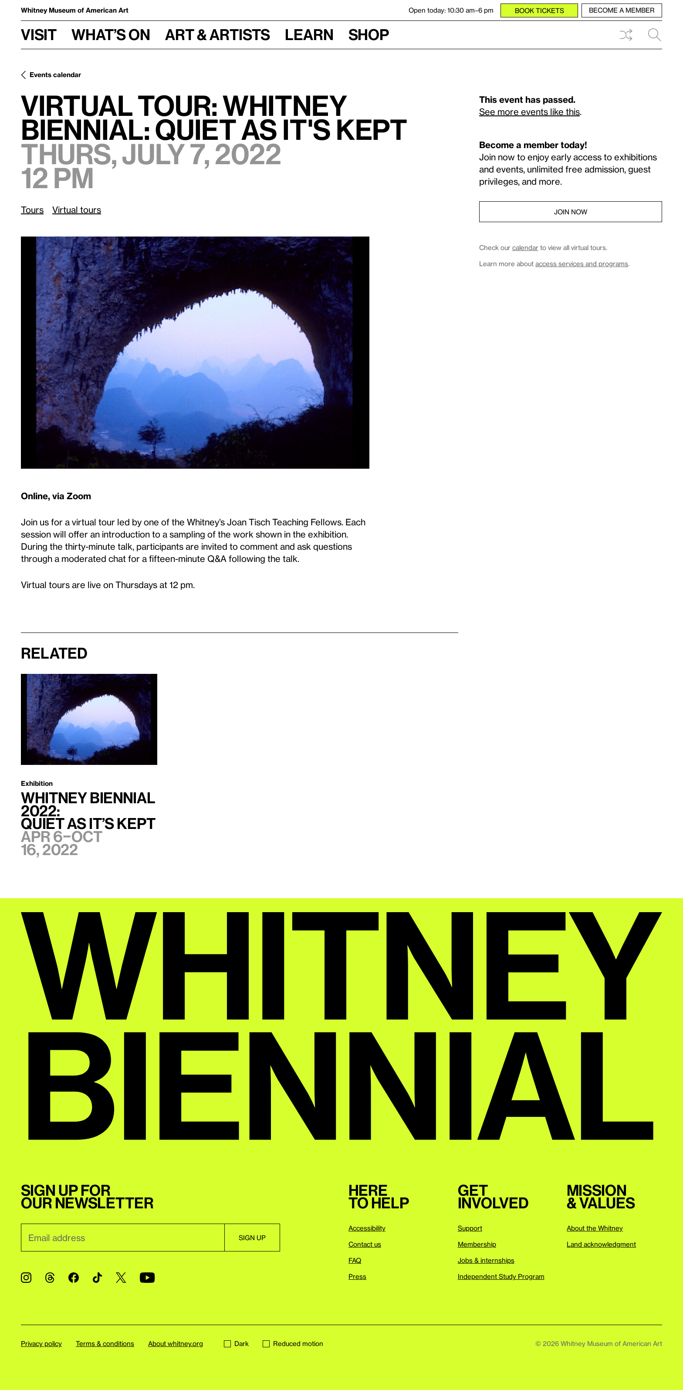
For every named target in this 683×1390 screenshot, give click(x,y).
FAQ (354, 1260)
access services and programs (581, 263)
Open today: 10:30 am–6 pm (451, 10)
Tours (32, 209)
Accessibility (366, 1228)
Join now (570, 212)
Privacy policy (41, 1343)
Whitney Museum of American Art (74, 10)
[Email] (122, 1237)
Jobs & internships (486, 1260)
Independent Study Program (501, 1276)
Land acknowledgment (601, 1244)
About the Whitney (595, 1228)
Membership (477, 1244)
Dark (236, 1343)
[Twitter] (121, 1277)
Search (655, 35)
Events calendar (55, 74)
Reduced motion (293, 1343)
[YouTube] (147, 1277)
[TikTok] (97, 1277)
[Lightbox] (195, 353)
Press (357, 1276)
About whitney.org (175, 1343)
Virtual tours (76, 209)
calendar (525, 247)
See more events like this (529, 111)
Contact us (364, 1244)
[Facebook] (73, 1277)
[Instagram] (26, 1277)
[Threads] (49, 1277)
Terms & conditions (105, 1343)
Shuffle (626, 35)
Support (470, 1228)
